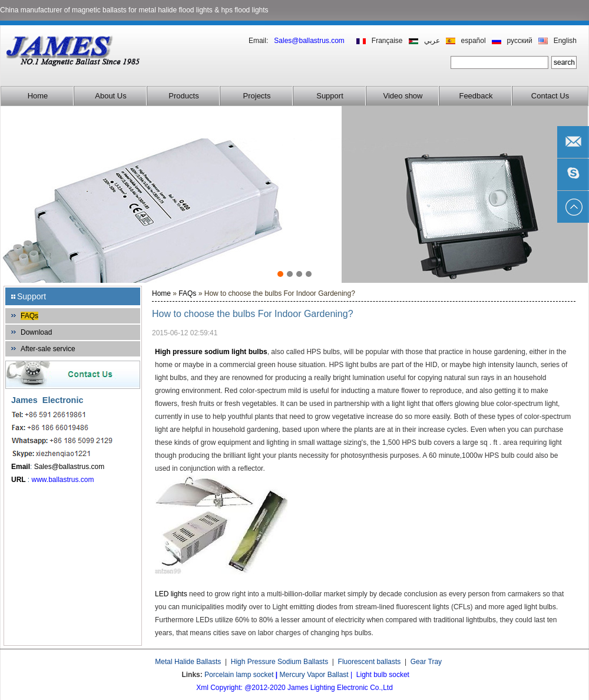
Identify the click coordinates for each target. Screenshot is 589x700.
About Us (110, 95)
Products (183, 95)
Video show (403, 95)
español (473, 41)
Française (387, 41)
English (565, 41)
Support (329, 95)
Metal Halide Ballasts (188, 662)
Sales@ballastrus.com (69, 467)
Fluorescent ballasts (369, 662)
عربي (432, 41)
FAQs (29, 316)
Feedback (475, 95)
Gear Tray (426, 662)
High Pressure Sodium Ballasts (279, 662)
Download (36, 332)
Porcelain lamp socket (238, 675)
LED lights (171, 594)
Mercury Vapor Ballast (314, 675)
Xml (202, 688)
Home (38, 95)
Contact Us (550, 95)
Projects (257, 95)
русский (519, 41)
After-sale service (48, 349)
